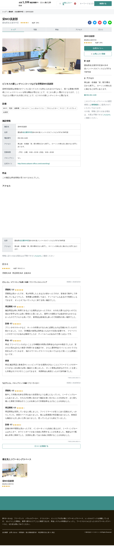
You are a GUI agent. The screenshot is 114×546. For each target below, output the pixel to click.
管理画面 (95, 105)
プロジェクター (57, 108)
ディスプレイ (8, 112)
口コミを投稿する (41, 448)
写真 (35, 29)
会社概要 (5, 533)
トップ (13, 29)
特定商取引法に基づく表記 (46, 533)
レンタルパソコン (41, 108)
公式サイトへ (97, 48)
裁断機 (18, 108)
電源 (11, 108)
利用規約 (21, 533)
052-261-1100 (91, 95)
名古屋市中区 (27, 133)
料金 (57, 29)
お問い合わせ (13, 533)
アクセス (79, 29)
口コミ (100, 29)
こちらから (38, 256)
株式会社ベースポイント (93, 533)
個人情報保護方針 (31, 533)
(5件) (37, 23)
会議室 (19, 112)
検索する (102, 4)
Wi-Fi (5, 108)
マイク (69, 108)
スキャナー (27, 108)
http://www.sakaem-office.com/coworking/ (34, 164)
